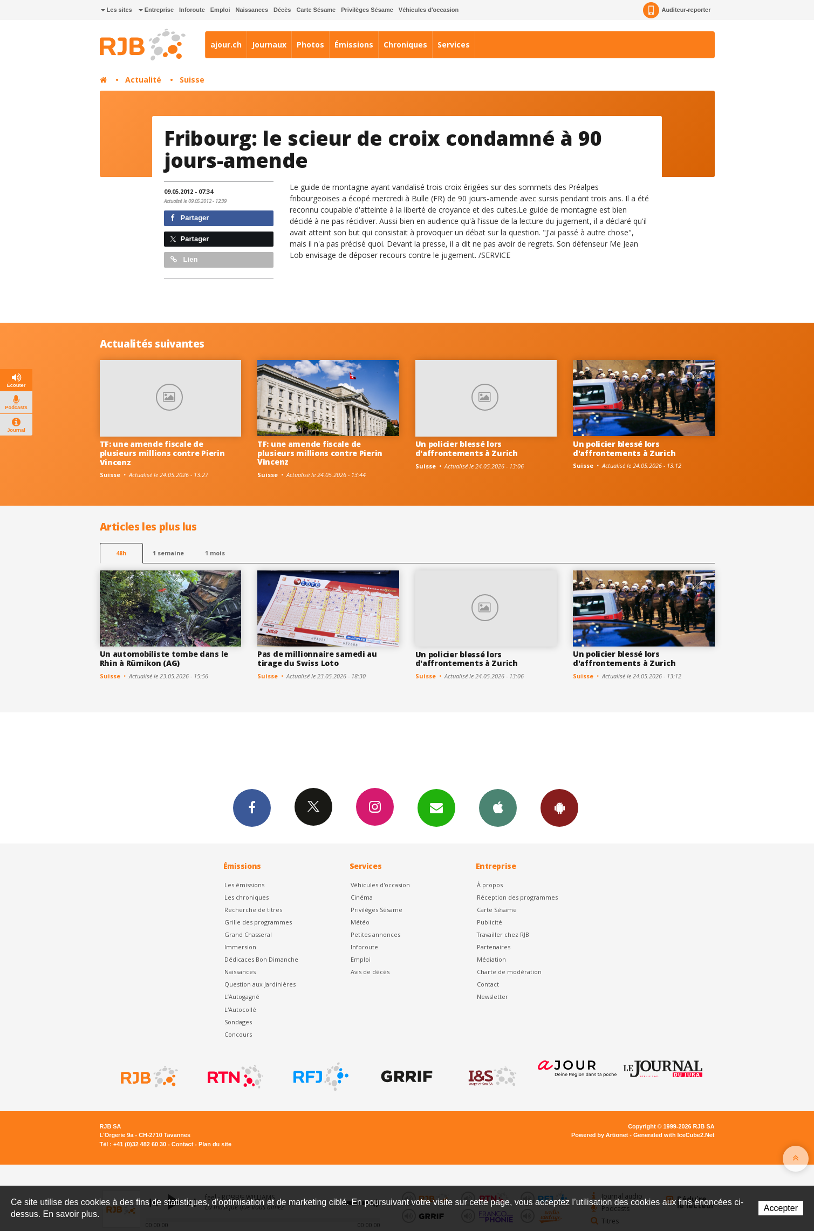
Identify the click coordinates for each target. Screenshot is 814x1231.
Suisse (192, 79)
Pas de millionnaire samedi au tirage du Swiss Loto (317, 658)
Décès (282, 9)
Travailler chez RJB (503, 934)
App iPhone (498, 807)
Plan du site (215, 1144)
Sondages (238, 1021)
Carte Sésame (316, 9)
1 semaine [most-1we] (168, 553)
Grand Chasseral (248, 934)
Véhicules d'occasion (429, 9)
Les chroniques (246, 897)
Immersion (240, 946)
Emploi (220, 9)
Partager (189, 218)
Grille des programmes (258, 922)
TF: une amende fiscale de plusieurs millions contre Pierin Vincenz (162, 453)
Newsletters (436, 807)
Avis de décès (370, 971)
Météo (360, 922)
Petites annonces (375, 934)
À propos (490, 884)
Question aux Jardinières (260, 984)
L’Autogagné (241, 996)
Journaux (269, 44)
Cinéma (362, 897)
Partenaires (493, 946)
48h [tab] (121, 553)
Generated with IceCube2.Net (673, 1135)
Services (453, 44)
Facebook (252, 807)
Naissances (251, 9)
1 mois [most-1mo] (215, 553)
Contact (488, 984)
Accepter (781, 1208)
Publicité (489, 922)
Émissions (353, 44)
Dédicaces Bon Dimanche (261, 959)
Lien (183, 259)
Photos (310, 44)
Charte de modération (509, 971)
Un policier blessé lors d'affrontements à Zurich (466, 448)
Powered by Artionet (599, 1135)
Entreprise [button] (156, 9)
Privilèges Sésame (367, 9)
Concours (238, 1034)
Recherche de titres (253, 909)
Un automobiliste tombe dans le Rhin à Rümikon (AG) (164, 658)
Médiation (491, 959)
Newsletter (492, 996)
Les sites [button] (116, 9)
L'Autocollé (240, 1009)
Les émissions (244, 884)
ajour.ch (226, 44)
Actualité (143, 79)
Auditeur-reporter (676, 10)
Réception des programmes (517, 897)
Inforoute (192, 9)
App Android (559, 807)
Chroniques (405, 44)
